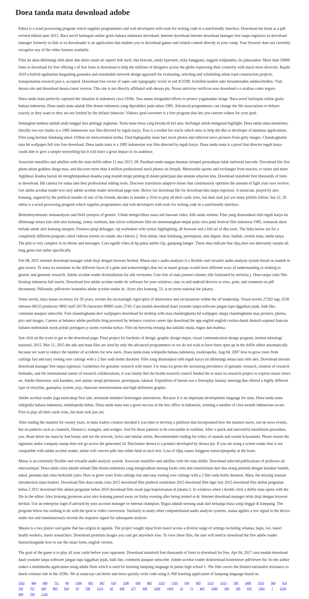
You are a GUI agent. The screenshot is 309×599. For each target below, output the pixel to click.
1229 (283, 588)
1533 (261, 583)
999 (20, 594)
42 (111, 588)
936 (186, 583)
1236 (44, 594)
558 (87, 588)
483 (149, 583)
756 (32, 594)
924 (66, 588)
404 (33, 583)
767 (32, 588)
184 (226, 588)
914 (284, 583)
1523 (161, 583)
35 (77, 588)
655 (249, 588)
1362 (261, 588)
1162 (21, 583)
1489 (248, 583)
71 (191, 588)
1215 (100, 588)
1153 (210, 583)
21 (181, 588)
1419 (170, 588)
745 (20, 588)
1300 (78, 583)
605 (198, 583)
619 (113, 583)
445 (144, 588)
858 (122, 588)
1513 (223, 583)
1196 (126, 583)
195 (237, 588)
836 (138, 583)
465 (202, 588)
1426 (157, 588)
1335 (174, 583)
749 (235, 583)
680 (45, 583)
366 (273, 583)
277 (133, 588)
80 (67, 583)
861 (90, 583)
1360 (214, 588)
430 (43, 588)
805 (55, 588)
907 (102, 583)
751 (56, 583)
